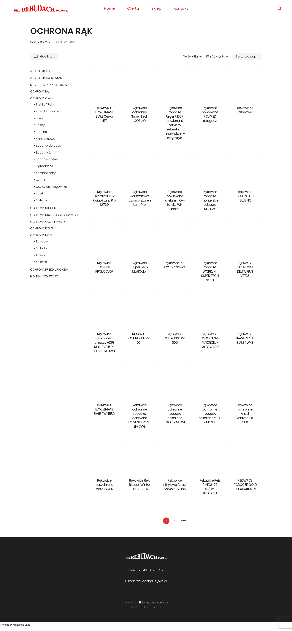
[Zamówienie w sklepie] (247, 56)
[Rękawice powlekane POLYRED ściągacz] (210, 84)
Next (183, 520)
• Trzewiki (40, 255)
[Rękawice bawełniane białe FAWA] (104, 457)
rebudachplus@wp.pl (151, 581)
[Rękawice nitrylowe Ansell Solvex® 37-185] (174, 457)
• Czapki (39, 180)
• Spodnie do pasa (47, 145)
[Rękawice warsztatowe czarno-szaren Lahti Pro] (139, 168)
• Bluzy (38, 118)
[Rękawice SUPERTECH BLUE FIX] (245, 168)
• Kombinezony (45, 173)
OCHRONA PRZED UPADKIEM (49, 269)
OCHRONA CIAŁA (41, 98)
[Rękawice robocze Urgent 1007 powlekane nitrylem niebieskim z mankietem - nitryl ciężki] (174, 84)
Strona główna (40, 42)
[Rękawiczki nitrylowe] (245, 84)
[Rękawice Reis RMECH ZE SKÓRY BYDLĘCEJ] (210, 457)
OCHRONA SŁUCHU (43, 208)
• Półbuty (40, 248)
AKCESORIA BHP (41, 71)
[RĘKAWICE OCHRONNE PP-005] (174, 311)
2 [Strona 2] (174, 520)
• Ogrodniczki (43, 166)
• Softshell (41, 132)
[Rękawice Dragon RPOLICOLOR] (104, 239)
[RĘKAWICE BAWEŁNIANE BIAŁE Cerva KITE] (104, 84)
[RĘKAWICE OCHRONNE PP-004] (139, 311)
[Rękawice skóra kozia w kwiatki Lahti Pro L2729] (104, 168)
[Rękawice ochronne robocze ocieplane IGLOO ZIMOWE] (174, 382)
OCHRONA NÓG (41, 235)
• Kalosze (40, 262)
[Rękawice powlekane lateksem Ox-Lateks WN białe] (174, 168)
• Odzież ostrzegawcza (50, 187)
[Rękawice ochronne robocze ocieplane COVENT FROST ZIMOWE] (139, 382)
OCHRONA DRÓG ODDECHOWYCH (54, 215)
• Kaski (38, 193)
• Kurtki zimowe (44, 139)
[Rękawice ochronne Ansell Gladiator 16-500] (245, 382)
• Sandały (41, 241)
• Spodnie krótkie (46, 159)
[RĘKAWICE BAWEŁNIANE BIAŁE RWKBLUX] (104, 382)
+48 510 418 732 (152, 570)
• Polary (39, 125)
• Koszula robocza (47, 111)
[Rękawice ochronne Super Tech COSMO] (139, 84)
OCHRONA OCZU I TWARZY (48, 222)
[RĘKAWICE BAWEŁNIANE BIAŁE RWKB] (245, 311)
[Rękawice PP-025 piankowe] (174, 239)
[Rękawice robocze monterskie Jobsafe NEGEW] (210, 168)
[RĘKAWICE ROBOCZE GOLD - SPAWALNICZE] (245, 457)
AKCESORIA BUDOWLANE (47, 78)
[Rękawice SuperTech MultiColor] (139, 239)
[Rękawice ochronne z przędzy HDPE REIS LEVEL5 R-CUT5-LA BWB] (104, 311)
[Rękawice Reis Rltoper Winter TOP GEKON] (139, 457)
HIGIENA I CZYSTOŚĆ (44, 276)
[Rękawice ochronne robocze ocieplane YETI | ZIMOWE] (210, 382)
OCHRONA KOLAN (42, 228)
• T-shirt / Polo (44, 104)
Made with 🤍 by (146, 602)
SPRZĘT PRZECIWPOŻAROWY (49, 85)
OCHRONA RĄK (40, 91)
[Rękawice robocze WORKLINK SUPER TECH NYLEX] (210, 239)
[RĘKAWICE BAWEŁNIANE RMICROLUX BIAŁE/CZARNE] (210, 311)
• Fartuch (40, 200)
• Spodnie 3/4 (43, 152)
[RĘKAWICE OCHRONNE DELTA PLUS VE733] (245, 239)
